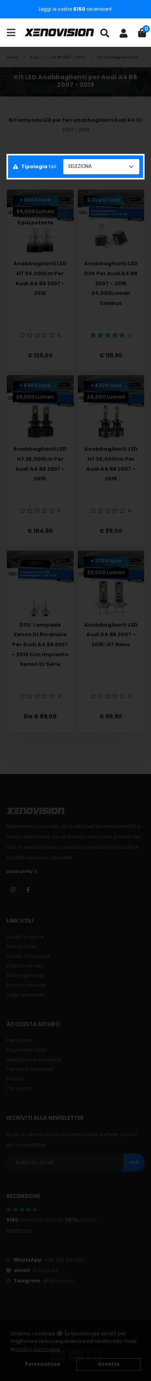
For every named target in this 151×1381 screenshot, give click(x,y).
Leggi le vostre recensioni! (75, 9)
